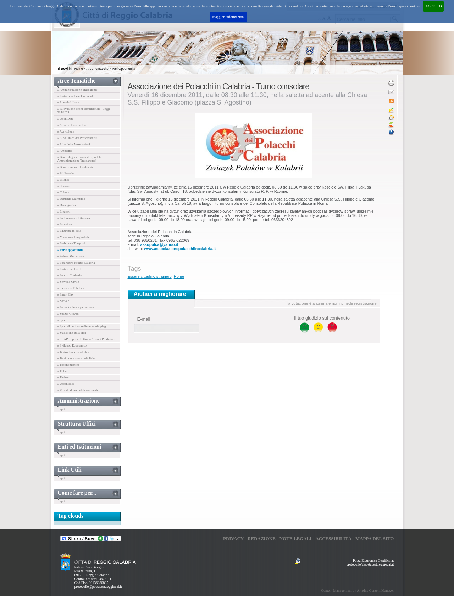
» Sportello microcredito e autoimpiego (82, 326)
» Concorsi (64, 186)
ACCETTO (433, 6)
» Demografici (66, 205)
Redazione (262, 538)
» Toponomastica (68, 364)
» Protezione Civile (69, 269)
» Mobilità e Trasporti (71, 243)
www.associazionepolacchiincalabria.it (180, 249)
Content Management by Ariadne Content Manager (357, 590)
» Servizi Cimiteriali (70, 275)
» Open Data (65, 118)
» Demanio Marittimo (71, 199)
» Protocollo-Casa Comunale (75, 96)
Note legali (295, 538)
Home (78, 69)
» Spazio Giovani (68, 313)
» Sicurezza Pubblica (70, 288)
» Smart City (65, 294)
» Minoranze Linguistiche (73, 237)
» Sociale (63, 301)
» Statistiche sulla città (71, 332)
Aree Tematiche (97, 69)
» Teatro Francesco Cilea (73, 352)
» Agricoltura (65, 131)
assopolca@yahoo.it (159, 244)
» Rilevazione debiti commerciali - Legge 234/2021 (84, 110)
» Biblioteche (65, 173)
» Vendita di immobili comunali (77, 390)
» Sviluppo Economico (72, 345)
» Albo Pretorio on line (72, 125)
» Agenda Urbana (68, 102)
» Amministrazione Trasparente (77, 89)
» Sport (62, 320)
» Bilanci (63, 179)
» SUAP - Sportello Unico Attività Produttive (86, 339)
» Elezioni (64, 211)
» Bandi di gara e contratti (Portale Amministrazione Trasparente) (79, 158)
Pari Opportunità (123, 69)
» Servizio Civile (68, 281)
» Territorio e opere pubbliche (76, 358)
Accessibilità (333, 538)
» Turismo (64, 377)
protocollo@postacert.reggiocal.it (98, 587)
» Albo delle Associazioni (73, 144)
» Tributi (62, 371)
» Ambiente (64, 150)
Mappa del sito (374, 538)
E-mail (143, 319)
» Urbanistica (65, 384)
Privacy (233, 538)
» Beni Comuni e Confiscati (75, 167)
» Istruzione (65, 224)
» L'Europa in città (69, 230)
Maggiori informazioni (228, 17)
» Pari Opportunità (70, 250)
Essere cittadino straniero (150, 276)
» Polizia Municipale (70, 256)
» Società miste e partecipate (75, 307)
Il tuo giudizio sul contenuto (322, 318)
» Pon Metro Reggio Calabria (76, 262)
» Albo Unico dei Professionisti (77, 138)
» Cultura (63, 192)
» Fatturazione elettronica (73, 218)
